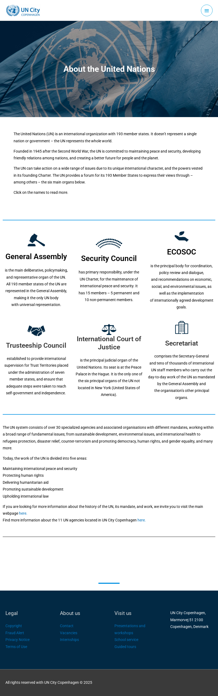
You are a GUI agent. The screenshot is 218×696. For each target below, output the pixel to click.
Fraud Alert (14, 633)
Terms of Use (16, 647)
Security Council (109, 258)
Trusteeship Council (36, 345)
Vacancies (68, 633)
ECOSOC (181, 251)
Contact (66, 626)
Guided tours (125, 647)
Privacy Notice (17, 639)
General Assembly (36, 256)
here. (23, 513)
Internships (69, 639)
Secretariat (181, 343)
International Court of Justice (109, 343)
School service (126, 639)
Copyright (13, 626)
